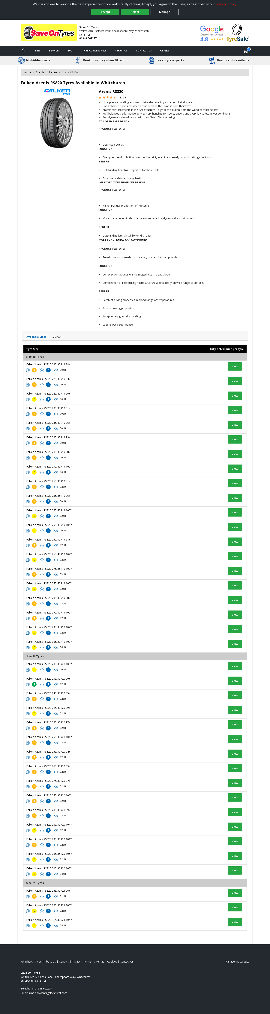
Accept (105, 12)
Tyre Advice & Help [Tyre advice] (94, 50)
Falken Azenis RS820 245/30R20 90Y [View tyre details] (48, 678)
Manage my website (237, 961)
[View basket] (245, 51)
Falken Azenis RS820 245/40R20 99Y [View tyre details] (48, 708)
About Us (121, 50)
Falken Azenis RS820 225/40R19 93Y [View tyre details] (48, 379)
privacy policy (226, 4)
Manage (164, 12)
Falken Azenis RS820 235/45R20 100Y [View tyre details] (49, 664)
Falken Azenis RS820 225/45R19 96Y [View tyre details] (48, 393)
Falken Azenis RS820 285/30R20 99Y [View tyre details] (48, 810)
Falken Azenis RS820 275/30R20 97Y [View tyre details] (48, 780)
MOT (71, 50)
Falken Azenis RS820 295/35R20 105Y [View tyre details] (49, 853)
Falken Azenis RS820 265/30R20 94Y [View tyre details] (48, 751)
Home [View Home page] (27, 72)
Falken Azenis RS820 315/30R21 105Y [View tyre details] (49, 920)
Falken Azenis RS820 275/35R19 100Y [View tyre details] (49, 568)
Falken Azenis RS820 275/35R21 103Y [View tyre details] (49, 905)
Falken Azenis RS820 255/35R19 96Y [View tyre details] (48, 495)
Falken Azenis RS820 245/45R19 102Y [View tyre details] (49, 466)
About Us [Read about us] (50, 961)
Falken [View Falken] (53, 72)
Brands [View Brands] (40, 72)
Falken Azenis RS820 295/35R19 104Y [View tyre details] (49, 627)
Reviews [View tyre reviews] (57, 337)
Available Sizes (36, 337)
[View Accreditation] (237, 32)
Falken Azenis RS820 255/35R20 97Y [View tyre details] (48, 722)
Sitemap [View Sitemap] (99, 961)
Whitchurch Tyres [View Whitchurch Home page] (31, 961)
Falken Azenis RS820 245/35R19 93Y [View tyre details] (48, 437)
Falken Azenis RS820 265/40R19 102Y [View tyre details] (49, 554)
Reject (135, 12)
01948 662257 (88, 38)
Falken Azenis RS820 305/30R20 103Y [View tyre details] (49, 868)
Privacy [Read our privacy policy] (76, 961)
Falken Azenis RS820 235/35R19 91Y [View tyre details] (48, 408)
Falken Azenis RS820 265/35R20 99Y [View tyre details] (48, 766)
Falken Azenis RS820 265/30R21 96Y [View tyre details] (48, 890)
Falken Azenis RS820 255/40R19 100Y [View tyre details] (49, 510)
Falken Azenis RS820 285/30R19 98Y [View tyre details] (48, 598)
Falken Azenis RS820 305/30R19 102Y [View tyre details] (49, 641)
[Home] (23, 51)
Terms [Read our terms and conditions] (87, 961)
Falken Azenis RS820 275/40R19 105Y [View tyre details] (49, 583)
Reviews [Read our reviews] (64, 961)
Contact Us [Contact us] (144, 50)
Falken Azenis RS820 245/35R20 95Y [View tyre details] (48, 693)
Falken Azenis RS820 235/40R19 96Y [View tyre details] (48, 422)
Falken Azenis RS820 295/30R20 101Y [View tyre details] (49, 839)
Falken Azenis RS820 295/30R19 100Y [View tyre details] (49, 612)
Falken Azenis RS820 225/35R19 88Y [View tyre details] (48, 364)
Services (54, 50)
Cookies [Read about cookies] (112, 961)
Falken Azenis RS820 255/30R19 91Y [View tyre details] (48, 481)
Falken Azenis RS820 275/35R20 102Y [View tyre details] (49, 795)
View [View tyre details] (235, 366)
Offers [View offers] (164, 50)
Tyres (37, 50)
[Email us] (47, 993)
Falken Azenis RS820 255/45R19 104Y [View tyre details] (49, 525)
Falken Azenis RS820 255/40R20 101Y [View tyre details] (49, 737)
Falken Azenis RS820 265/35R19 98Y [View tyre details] (48, 539)
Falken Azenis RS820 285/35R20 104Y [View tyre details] (49, 824)
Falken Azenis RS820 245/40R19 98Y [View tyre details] (48, 452)
